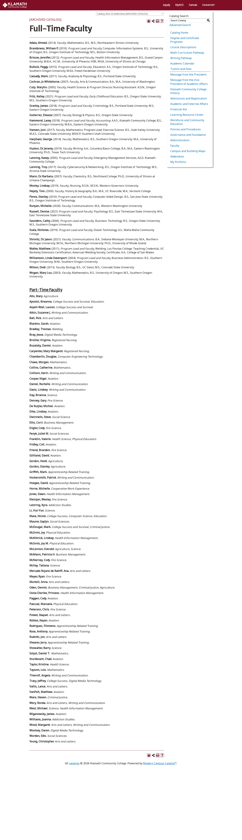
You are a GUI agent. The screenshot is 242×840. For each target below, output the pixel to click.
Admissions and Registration (188, 98)
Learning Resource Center (187, 115)
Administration (179, 140)
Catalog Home (179, 32)
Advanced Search (180, 25)
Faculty (174, 145)
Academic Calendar (182, 63)
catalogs (74, 763)
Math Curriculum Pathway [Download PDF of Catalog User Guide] (187, 52)
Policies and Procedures (185, 129)
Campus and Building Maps (187, 151)
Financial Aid (178, 109)
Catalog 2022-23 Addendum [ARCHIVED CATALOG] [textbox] (122, 13)
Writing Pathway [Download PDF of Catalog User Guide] (181, 58)
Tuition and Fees (181, 69)
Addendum (177, 156)
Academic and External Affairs (189, 104)
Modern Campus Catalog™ (160, 763)
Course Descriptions (183, 47)
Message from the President (188, 74)
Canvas (193, 4)
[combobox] (130, 14)
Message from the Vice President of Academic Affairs (189, 82)
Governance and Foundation (188, 135)
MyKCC (179, 4)
